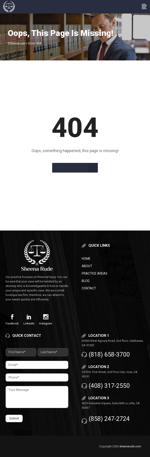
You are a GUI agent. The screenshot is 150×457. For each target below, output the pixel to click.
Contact (89, 288)
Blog (86, 281)
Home (86, 258)
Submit (14, 418)
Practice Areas (94, 273)
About (87, 266)
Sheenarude (16, 43)
